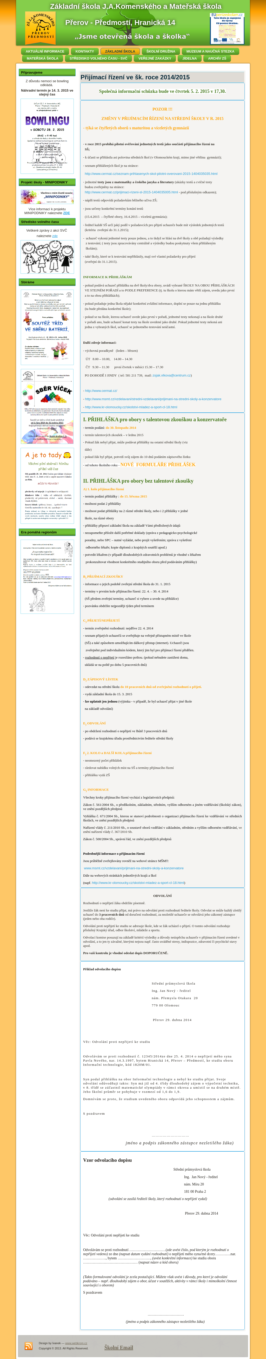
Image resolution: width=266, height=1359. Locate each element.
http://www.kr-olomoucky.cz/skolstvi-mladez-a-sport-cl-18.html (131, 407)
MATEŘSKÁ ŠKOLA (42, 58)
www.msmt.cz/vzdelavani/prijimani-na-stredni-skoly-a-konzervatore (134, 868)
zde (55, 236)
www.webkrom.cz (76, 1343)
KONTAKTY (85, 51)
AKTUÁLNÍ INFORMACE (45, 51)
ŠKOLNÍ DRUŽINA (161, 51)
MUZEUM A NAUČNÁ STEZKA (211, 51)
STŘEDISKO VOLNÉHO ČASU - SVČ (98, 58)
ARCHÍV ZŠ (217, 58)
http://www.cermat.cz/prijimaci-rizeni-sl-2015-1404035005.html (131, 192)
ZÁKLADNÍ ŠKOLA (120, 51)
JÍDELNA (189, 58)
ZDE (66, 213)
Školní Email (118, 1347)
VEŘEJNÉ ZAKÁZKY (154, 58)
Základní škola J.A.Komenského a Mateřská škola (136, 6)
